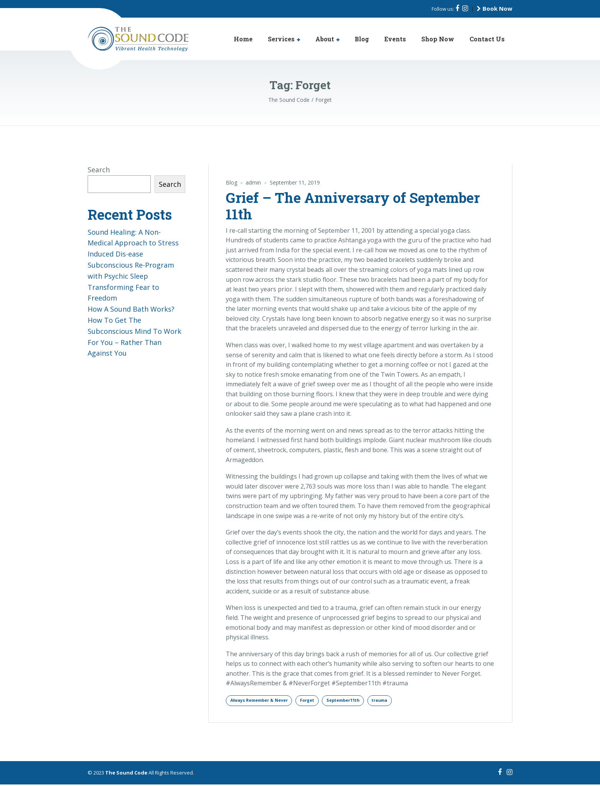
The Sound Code (126, 774)
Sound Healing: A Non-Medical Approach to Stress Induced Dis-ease (133, 243)
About (324, 39)
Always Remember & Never (264, 701)
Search (99, 169)
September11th (359, 701)
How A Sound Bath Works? (131, 309)
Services (281, 39)
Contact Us (487, 39)
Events (395, 39)
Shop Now (437, 39)
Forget (318, 701)
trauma (401, 701)
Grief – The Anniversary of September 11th (353, 205)
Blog (362, 39)
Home (243, 39)
